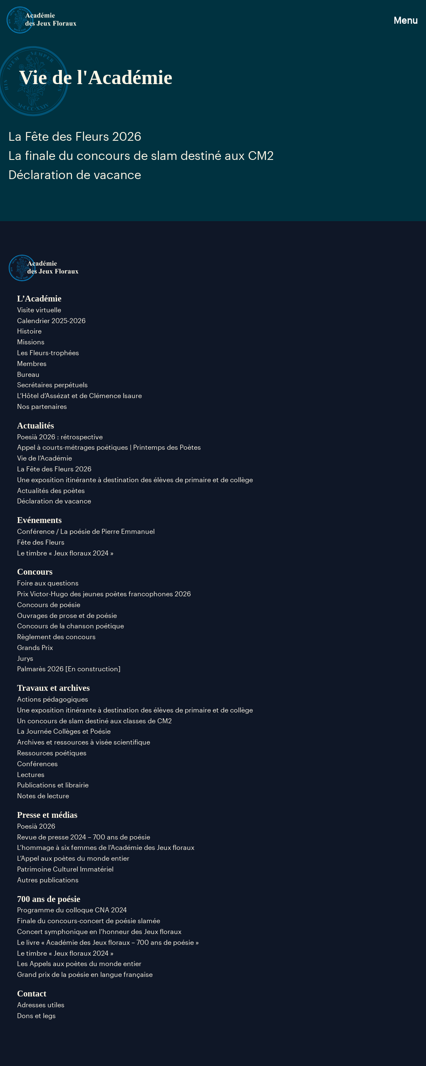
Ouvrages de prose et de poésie (67, 615)
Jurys (25, 658)
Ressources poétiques (52, 753)
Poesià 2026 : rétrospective (60, 437)
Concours (35, 571)
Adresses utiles (40, 1005)
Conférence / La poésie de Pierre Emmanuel (86, 531)
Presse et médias (47, 814)
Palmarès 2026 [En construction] (69, 668)
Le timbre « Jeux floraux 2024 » (65, 553)
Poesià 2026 (36, 826)
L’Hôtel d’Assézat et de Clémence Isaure (79, 395)
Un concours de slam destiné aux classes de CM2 (94, 721)
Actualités (35, 425)
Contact (31, 993)
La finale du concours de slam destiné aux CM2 (141, 155)
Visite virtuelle (39, 310)
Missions (31, 342)
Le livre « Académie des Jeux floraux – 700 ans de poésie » (108, 942)
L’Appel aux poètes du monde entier (73, 858)
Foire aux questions (48, 583)
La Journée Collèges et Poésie (64, 731)
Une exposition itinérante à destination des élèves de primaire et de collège (135, 479)
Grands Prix (35, 647)
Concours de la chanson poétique (70, 626)
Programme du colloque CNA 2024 (72, 910)
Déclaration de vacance (74, 174)
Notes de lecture (43, 796)
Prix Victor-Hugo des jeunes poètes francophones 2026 (104, 594)
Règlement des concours (56, 636)
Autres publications (48, 880)
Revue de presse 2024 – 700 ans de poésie (83, 837)
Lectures (31, 774)
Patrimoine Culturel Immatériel (65, 869)
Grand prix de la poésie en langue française (85, 974)
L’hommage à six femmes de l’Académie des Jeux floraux (105, 847)
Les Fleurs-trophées (48, 352)
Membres (32, 363)
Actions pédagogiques (52, 699)
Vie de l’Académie (44, 458)
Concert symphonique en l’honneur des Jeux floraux (99, 931)
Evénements (39, 520)
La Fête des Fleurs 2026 (74, 136)
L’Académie (39, 298)
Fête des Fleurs (40, 542)
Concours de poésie (48, 604)
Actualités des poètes (51, 490)
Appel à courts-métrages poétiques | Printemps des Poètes (109, 447)
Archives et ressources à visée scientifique (83, 742)
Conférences (37, 763)
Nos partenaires (42, 406)
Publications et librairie (53, 785)
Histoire (29, 331)
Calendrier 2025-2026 (51, 320)
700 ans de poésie (48, 899)
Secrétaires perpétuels (52, 385)
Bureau (28, 374)
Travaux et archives (53, 687)
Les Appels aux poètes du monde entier (79, 963)
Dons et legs (36, 1015)
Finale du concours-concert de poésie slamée (88, 920)
